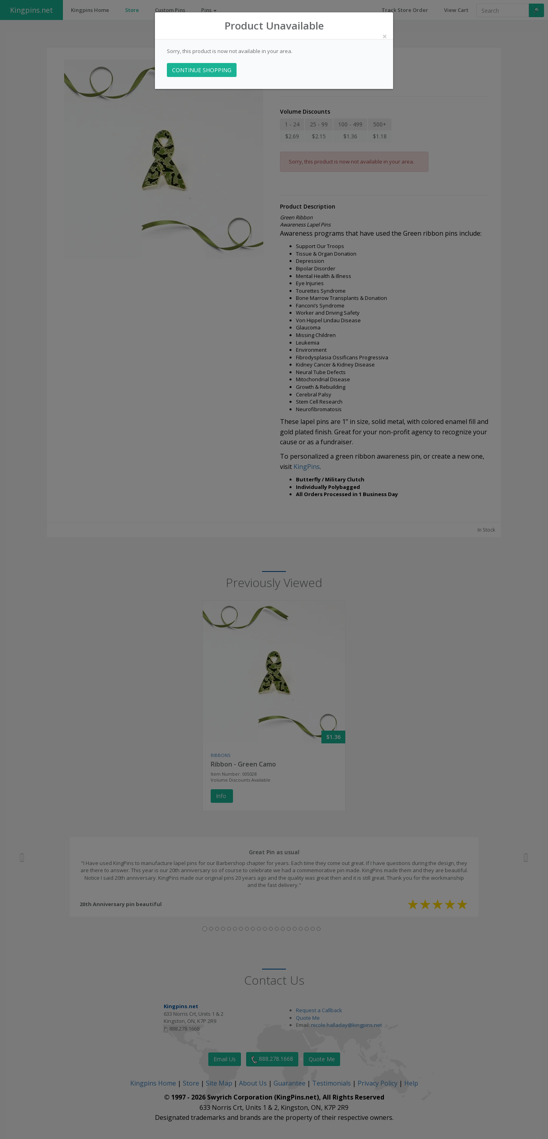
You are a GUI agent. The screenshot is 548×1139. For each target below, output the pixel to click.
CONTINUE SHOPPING (201, 70)
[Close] (384, 36)
